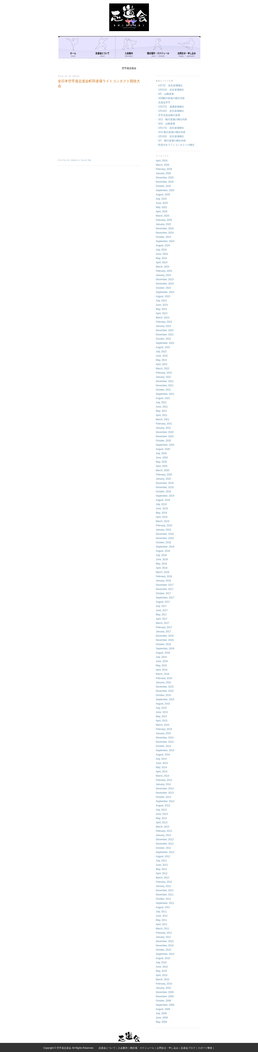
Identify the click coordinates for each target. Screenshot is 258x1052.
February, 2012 (164, 881)
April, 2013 (161, 822)
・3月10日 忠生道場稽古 (170, 136)
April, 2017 (161, 618)
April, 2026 (161, 160)
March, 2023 (162, 317)
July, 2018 (161, 555)
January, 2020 (163, 478)
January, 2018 (163, 580)
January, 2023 (163, 326)
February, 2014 (164, 780)
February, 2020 (164, 474)
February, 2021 (164, 423)
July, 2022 (161, 351)
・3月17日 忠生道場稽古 (170, 127)
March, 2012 (162, 877)
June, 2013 (162, 814)
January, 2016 (163, 682)
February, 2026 (164, 169)
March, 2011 (162, 928)
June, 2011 (162, 915)
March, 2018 (162, 572)
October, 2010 (163, 949)
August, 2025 (163, 194)
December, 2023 (165, 279)
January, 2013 (163, 835)
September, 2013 (165, 801)
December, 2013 (165, 788)
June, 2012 (162, 865)
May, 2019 (161, 512)
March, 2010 (162, 979)
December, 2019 (165, 483)
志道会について (107, 1048)
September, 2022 (165, 343)
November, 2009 (165, 996)
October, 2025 (163, 186)
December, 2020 (165, 432)
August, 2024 (163, 245)
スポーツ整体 (205, 1048)
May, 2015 (161, 716)
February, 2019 (164, 525)
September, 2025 (165, 190)
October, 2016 (163, 644)
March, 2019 (162, 521)
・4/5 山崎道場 (165, 94)
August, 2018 (163, 551)
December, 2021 (165, 381)
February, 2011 (164, 932)
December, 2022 (165, 330)
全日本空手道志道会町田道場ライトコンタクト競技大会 (99, 83)
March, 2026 (162, 164)
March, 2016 (162, 674)
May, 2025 (161, 207)
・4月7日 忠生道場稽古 (169, 85)
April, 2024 (161, 262)
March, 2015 (162, 724)
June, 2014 (162, 763)
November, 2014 (165, 741)
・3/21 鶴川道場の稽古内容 (171, 119)
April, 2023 (161, 313)
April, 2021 (161, 415)
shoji (74, 160)
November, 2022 (165, 334)
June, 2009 (162, 1017)
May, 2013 (161, 818)
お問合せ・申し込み (167, 1048)
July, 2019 (161, 504)
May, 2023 (161, 309)
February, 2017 (164, 627)
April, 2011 (161, 924)
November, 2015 (165, 691)
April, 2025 (161, 211)
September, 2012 (165, 852)
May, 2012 (161, 869)
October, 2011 (163, 898)
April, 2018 (161, 568)
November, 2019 (165, 487)
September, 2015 (165, 699)
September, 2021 (165, 394)
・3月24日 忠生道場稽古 (170, 111)
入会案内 (123, 1048)
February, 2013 (164, 831)
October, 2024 (163, 237)
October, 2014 (163, 746)
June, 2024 (162, 254)
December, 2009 (165, 992)
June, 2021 (162, 406)
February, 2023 (164, 321)
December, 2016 (165, 635)
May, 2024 (161, 258)
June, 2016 (162, 661)
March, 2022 (162, 368)
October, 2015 (163, 695)
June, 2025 (162, 203)
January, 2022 (163, 377)
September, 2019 (165, 495)
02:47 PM (86, 160)
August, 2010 (163, 958)
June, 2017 (162, 610)
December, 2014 (165, 737)
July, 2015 (161, 708)
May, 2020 (161, 461)
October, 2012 (163, 848)
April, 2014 (161, 771)
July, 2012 (161, 860)
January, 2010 (163, 988)
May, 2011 (161, 920)
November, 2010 (165, 945)
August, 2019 (163, 500)
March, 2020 (162, 470)
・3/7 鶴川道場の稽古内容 (171, 140)
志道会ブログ (188, 1048)
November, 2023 (165, 283)
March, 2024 (162, 266)
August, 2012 (163, 856)
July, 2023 (161, 300)
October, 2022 (163, 338)
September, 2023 (165, 292)
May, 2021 (161, 411)
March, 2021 (162, 419)
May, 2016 (161, 665)
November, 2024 (165, 232)
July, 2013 (161, 809)
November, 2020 (165, 436)
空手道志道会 (129, 68)
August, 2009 (163, 1009)
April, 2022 (161, 364)
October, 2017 (163, 593)
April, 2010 (161, 975)
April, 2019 (161, 517)
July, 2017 (161, 606)
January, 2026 (163, 173)
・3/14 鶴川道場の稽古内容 (170, 132)
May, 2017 (161, 614)
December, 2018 (165, 534)
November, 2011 (165, 894)
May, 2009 (161, 1021)
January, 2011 (163, 937)
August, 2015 (163, 703)
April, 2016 (161, 669)
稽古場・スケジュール (142, 1048)
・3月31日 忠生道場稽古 (170, 89)
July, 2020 (161, 453)
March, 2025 (162, 215)
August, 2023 (163, 296)
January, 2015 (163, 733)
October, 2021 (163, 389)
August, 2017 (163, 601)
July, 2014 (161, 758)
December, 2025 (165, 177)
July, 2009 (161, 1013)
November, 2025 (165, 181)
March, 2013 (162, 826)
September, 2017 (165, 597)
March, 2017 (162, 623)
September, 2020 (165, 444)
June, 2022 (162, 355)
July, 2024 (161, 249)
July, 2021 (161, 402)
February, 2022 (164, 372)
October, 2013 (163, 797)
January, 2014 (163, 784)
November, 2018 (165, 538)
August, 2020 (163, 449)
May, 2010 (161, 971)
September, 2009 (165, 1005)
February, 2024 (164, 271)
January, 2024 (163, 275)
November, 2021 (165, 385)
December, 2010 (165, 941)
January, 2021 (163, 427)
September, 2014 (165, 750)
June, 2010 (162, 966)
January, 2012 (163, 886)
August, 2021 (163, 398)
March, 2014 (162, 775)
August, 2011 (163, 907)
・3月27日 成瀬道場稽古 (170, 106)
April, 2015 (161, 720)
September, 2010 (165, 954)
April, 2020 (161, 466)
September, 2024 (165, 241)
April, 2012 (161, 873)
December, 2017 (165, 584)
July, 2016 (161, 657)
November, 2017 (165, 589)
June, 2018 (162, 559)
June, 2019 (162, 508)
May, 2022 (161, 360)
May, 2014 (161, 767)
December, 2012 (165, 839)
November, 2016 (165, 640)
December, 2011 (165, 890)
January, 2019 (163, 529)
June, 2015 (162, 712)
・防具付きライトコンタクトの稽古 (175, 144)
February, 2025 (164, 220)
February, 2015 (164, 729)
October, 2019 (163, 491)
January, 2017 (163, 631)
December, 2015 (165, 686)
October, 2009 (163, 1000)
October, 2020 (163, 440)
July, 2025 (161, 198)
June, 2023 (162, 304)
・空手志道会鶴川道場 (168, 115)
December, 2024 (165, 228)
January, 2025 (163, 224)
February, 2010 (164, 983)
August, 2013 (163, 805)
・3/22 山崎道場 (165, 123)
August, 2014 (163, 754)
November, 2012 (165, 843)
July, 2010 (161, 962)
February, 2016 (164, 678)
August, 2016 (163, 652)
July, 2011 (161, 911)
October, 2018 (163, 542)
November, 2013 (165, 792)
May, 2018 (161, 563)
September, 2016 (165, 648)
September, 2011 (165, 903)
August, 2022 (163, 347)
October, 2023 (163, 287)
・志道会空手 (163, 102)
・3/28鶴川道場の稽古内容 (170, 98)
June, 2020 (162, 457)
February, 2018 (164, 576)
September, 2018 (165, 546)
